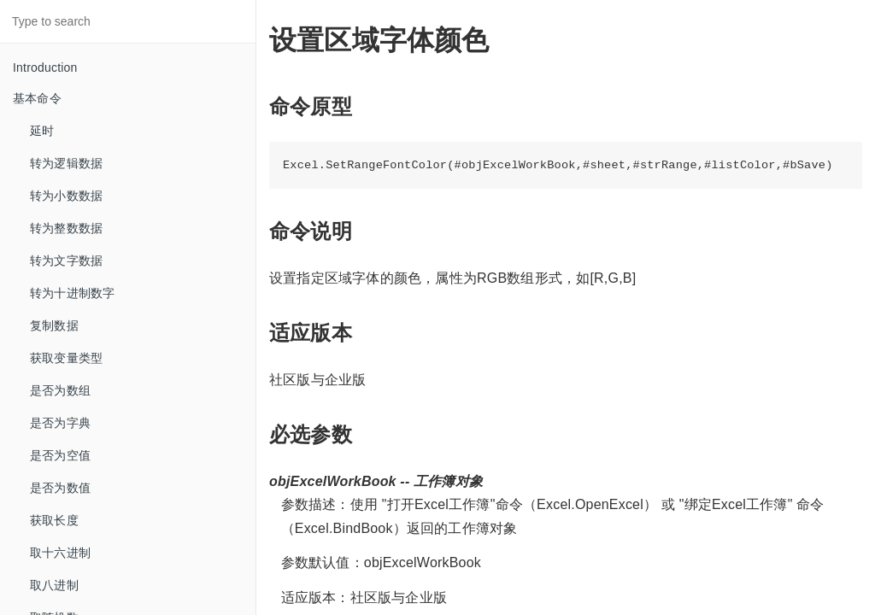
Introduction (45, 67)
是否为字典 (60, 423)
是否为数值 (60, 488)
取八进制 (54, 585)
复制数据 (54, 325)
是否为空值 (60, 455)
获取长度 (54, 520)
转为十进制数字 (72, 293)
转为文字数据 (66, 260)
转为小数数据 (66, 195)
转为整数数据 (66, 228)
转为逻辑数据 (66, 163)
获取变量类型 (66, 358)
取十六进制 (60, 552)
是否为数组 (60, 390)
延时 (42, 131)
